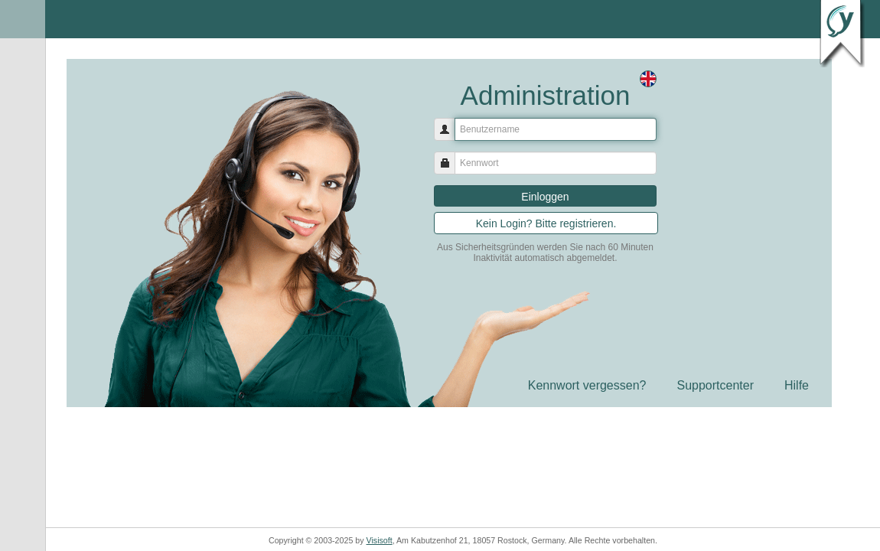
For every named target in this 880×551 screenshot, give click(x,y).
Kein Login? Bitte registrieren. (546, 223)
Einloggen (545, 197)
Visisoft (380, 540)
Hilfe (796, 385)
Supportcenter (715, 385)
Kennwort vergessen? (587, 385)
